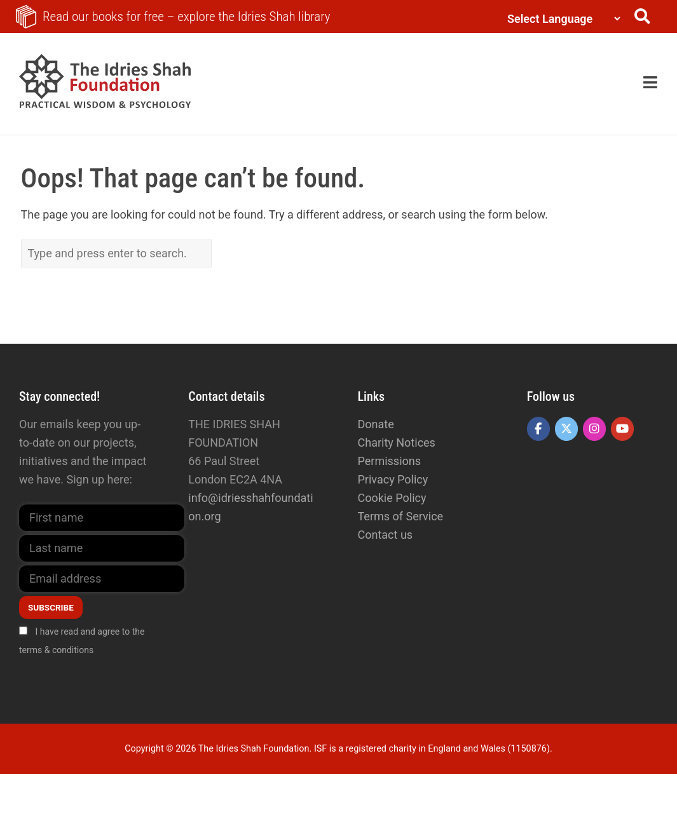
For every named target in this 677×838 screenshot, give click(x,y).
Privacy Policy (393, 479)
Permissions (389, 461)
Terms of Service (401, 516)
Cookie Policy (392, 497)
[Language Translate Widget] (561, 18)
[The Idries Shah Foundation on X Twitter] (566, 429)
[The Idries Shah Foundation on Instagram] (594, 429)
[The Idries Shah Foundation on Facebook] (538, 429)
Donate (376, 424)
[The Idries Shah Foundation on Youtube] (622, 429)
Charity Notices (396, 442)
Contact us (385, 534)
